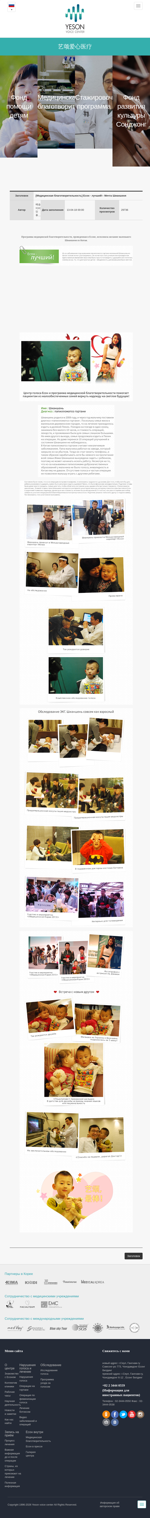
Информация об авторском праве (110, 1504)
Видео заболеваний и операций (28, 1421)
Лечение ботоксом (24, 1410)
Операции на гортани (27, 1388)
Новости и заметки (10, 1412)
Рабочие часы (10, 1393)
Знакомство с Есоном (11, 1375)
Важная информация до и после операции (12, 1455)
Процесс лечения (10, 1442)
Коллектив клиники (11, 1384)
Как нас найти (9, 1421)
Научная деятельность (11, 1403)
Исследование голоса (48, 1372)
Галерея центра (31, 1454)
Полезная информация (12, 1484)
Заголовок (133, 1256)
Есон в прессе (34, 1446)
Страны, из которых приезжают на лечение (13, 1471)
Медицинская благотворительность (35, 1439)
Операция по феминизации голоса (27, 1399)
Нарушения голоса (26, 1378)
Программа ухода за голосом (47, 1383)
